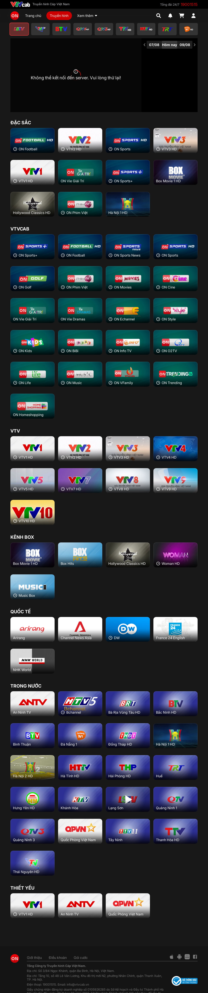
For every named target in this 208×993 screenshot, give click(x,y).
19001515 (189, 4)
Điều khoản (58, 957)
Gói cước (81, 957)
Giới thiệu (34, 957)
